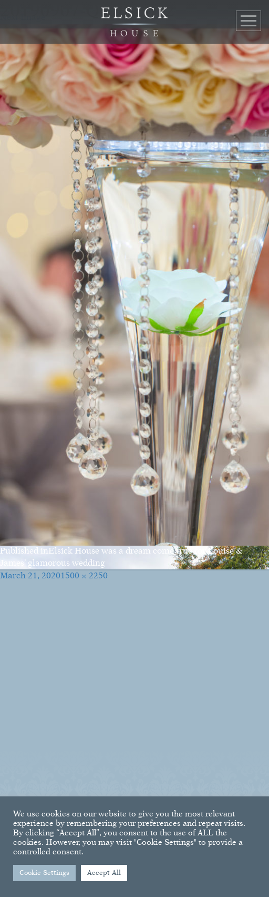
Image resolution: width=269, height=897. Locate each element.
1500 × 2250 (84, 576)
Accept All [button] (104, 873)
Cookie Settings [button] (44, 873)
